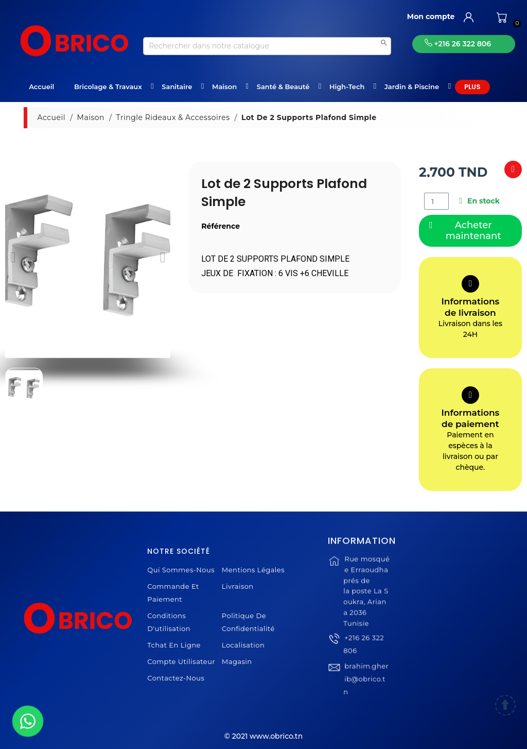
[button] (13, 256)
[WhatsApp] (27, 721)
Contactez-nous (175, 678)
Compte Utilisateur (181, 661)
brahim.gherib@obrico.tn (366, 692)
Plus (472, 87)
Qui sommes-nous (181, 570)
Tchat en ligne (174, 645)
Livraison (238, 586)
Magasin (237, 661)
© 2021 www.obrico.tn (263, 736)
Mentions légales (253, 570)
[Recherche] (267, 46)
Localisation (243, 645)
